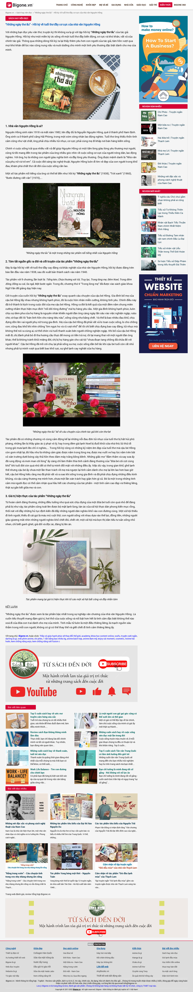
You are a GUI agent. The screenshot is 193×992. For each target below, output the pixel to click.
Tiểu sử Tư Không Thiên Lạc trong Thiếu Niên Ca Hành (170, 213)
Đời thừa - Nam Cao (71, 957)
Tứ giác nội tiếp (12, 975)
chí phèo (38, 638)
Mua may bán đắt (169, 966)
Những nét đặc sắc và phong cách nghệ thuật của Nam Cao (170, 180)
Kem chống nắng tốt (42, 975)
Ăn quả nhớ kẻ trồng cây (142, 975)
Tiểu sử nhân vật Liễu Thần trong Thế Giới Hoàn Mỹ (171, 251)
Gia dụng (116, 4)
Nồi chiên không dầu (105, 957)
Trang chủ (62, 4)
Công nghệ (77, 4)
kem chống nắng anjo (21, 641)
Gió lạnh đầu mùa (169, 957)
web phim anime (25, 638)
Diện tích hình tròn (170, 975)
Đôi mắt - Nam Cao (71, 971)
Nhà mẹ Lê (67, 975)
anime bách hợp (74, 638)
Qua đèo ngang (79, 975)
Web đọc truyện (12, 966)
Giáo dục (141, 4)
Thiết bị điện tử (12, 953)
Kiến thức (165, 4)
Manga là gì (137, 957)
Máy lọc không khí (104, 962)
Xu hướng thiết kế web (15, 957)
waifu (117, 636)
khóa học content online (102, 636)
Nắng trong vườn (70, 966)
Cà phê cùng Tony (140, 971)
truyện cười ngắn (129, 636)
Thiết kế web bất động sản (109, 975)
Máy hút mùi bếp (104, 953)
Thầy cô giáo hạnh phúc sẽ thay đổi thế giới (60, 636)
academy (86, 636)
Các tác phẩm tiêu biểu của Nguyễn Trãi (115, 823)
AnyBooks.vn (103, 971)
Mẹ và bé (103, 4)
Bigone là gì (10, 962)
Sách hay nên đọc (24, 12)
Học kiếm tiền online (171, 962)
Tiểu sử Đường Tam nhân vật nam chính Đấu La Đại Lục (171, 239)
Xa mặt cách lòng (169, 971)
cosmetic (120, 638)
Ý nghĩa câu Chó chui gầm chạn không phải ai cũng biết (171, 200)
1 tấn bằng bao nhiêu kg (54, 638)
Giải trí (153, 4)
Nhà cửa (128, 4)
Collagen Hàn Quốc (43, 953)
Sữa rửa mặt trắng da (44, 957)
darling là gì (11, 638)
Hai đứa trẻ (68, 953)
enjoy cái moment (106, 638)
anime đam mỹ (90, 638)
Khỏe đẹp (91, 4)
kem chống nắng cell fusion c (46, 641)
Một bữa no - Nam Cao (72, 962)
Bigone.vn (9, 12)
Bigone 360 (180, 4)
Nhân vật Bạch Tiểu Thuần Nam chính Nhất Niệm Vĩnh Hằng (172, 226)
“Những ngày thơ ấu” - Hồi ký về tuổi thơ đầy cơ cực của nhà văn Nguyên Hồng (68, 12)
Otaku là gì (137, 962)
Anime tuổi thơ (138, 966)
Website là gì (11, 971)
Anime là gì (137, 953)
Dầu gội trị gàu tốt (42, 966)
